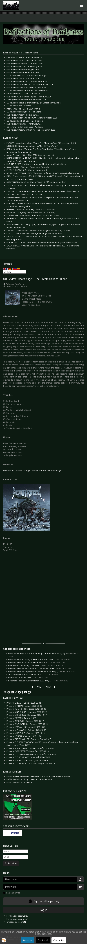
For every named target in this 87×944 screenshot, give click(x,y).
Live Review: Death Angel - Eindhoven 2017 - (36, 662)
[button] (5, 692)
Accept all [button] (28, 940)
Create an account (16, 921)
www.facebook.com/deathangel (47, 470)
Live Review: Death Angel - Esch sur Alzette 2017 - (39, 659)
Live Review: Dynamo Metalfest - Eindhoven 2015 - (39, 668)
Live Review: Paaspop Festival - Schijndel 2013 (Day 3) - (41, 671)
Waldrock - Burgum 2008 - (28, 677)
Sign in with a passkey (44, 901)
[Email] (15, 857)
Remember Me (13, 892)
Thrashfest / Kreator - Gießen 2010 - (33, 674)
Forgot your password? (17, 915)
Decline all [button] (43, 940)
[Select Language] (14, 272)
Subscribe (11, 863)
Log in (43, 910)
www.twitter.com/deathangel (16, 470)
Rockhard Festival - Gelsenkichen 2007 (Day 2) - (38, 680)
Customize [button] (58, 940)
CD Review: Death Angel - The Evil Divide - (35, 665)
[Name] (15, 852)
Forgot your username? (17, 919)
